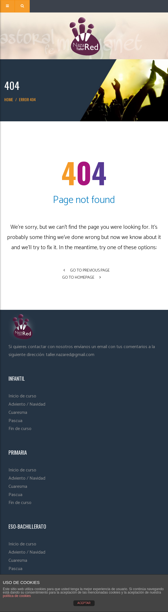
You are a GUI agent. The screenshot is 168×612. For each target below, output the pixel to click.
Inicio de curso (22, 396)
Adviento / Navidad (26, 404)
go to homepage (81, 277)
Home (8, 99)
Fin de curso (19, 429)
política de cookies (17, 596)
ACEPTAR (84, 603)
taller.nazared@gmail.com (70, 355)
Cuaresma (17, 412)
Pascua (15, 421)
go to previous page (86, 270)
